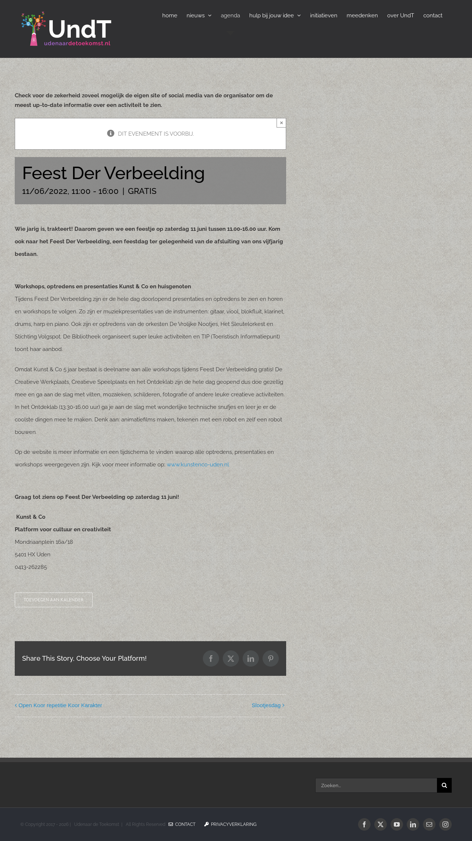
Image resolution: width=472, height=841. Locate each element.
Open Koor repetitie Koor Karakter (60, 705)
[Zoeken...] (376, 785)
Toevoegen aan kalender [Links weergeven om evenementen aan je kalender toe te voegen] (54, 600)
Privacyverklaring (230, 824)
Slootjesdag (266, 705)
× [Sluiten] (281, 122)
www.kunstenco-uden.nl (198, 464)
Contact (182, 824)
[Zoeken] (444, 785)
